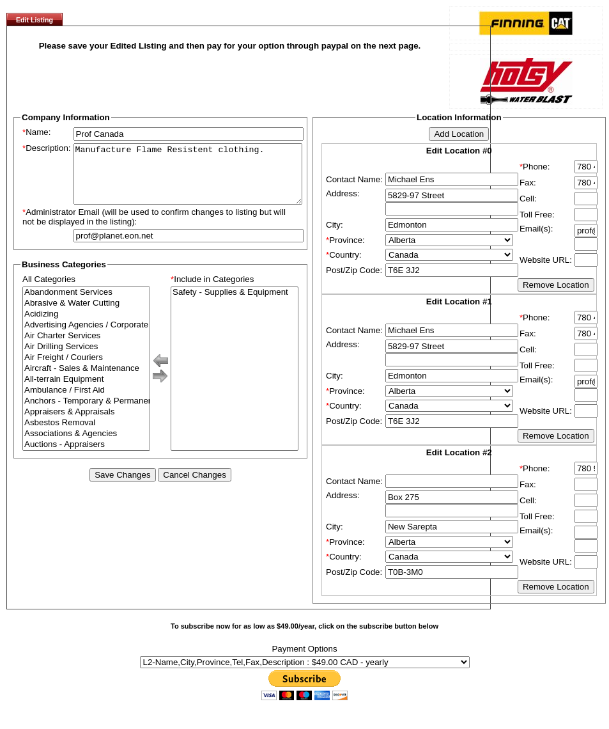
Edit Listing (34, 20)
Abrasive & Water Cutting (86, 315)
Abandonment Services (86, 304)
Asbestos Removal (86, 434)
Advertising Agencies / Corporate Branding (86, 336)
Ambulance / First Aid (86, 401)
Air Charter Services (86, 347)
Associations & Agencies (86, 445)
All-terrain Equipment (86, 391)
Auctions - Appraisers (86, 456)
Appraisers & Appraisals (86, 423)
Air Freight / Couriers (86, 369)
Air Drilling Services (86, 358)
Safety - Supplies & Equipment (234, 304)
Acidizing (86, 325)
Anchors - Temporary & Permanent (86, 412)
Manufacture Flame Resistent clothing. (187, 179)
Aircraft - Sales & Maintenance (86, 380)
